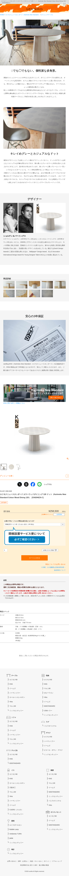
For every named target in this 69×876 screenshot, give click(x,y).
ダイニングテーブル (47, 15)
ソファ (13, 717)
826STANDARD (14, 763)
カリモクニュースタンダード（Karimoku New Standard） (23, 15)
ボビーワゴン (48, 693)
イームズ (12, 688)
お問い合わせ (11, 861)
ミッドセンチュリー (16, 710)
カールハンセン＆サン (17, 697)
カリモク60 (13, 680)
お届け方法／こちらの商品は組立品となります (19, 521)
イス (12, 770)
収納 (47, 675)
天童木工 (12, 787)
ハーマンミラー (14, 693)
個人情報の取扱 (44, 865)
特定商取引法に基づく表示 (28, 865)
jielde (11, 838)
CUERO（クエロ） (16, 810)
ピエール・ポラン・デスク (53, 750)
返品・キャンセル (36, 861)
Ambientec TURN (15, 834)
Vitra (11, 702)
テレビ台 (14, 750)
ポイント (47, 861)
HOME (2, 15)
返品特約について (60, 570)
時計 (12, 849)
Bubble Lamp (14, 829)
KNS (11, 684)
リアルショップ (57, 861)
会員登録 (59, 514)
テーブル (14, 675)
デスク (48, 733)
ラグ (47, 722)
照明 (12, 821)
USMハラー (48, 710)
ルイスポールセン (15, 825)
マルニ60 (12, 706)
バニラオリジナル (50, 726)
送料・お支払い (23, 861)
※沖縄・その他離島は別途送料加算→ (53, 567)
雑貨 (52, 770)
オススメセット (56, 812)
